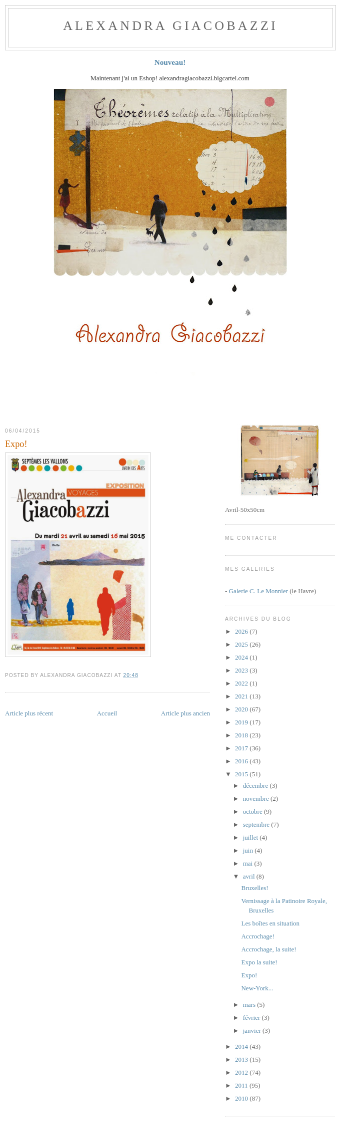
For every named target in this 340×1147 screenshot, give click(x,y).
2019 (242, 722)
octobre (253, 811)
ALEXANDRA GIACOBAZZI (170, 25)
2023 (242, 670)
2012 (242, 1072)
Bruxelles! (254, 888)
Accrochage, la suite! (268, 949)
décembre (256, 785)
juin (248, 850)
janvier (252, 1030)
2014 (242, 1046)
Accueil (107, 713)
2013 (242, 1059)
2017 (242, 748)
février (252, 1017)
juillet (251, 837)
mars (250, 1004)
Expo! (16, 444)
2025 (242, 644)
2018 (242, 735)
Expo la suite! (259, 962)
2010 (242, 1098)
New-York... (257, 988)
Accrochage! (257, 936)
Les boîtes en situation (270, 923)
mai (248, 863)
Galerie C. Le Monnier (258, 591)
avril (249, 876)
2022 (242, 683)
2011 (242, 1085)
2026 (242, 631)
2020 (242, 709)
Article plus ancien (185, 713)
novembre (256, 798)
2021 (242, 696)
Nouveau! (170, 62)
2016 (242, 761)
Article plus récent (29, 713)
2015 (242, 774)
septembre (257, 824)
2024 (242, 657)
